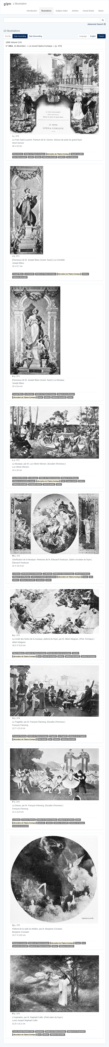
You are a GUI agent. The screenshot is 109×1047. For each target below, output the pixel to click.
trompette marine (35, 484)
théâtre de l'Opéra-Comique (34, 154)
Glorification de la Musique (31, 574)
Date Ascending (20, 36)
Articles (75, 11)
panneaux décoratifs (20, 946)
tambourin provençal (20, 826)
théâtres (62, 157)
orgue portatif (72, 481)
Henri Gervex (17, 154)
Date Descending (35, 36)
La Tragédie (62, 736)
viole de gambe (49, 484)
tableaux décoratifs (50, 157)
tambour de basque (88, 656)
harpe (40, 397)
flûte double (42, 739)
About (100, 11)
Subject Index (62, 11)
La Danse (16, 574)
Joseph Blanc (18, 274)
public (31, 157)
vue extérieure (72, 157)
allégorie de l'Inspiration (76, 1031)
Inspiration (40, 1031)
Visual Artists (88, 11)
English (93, 36)
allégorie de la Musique (65, 394)
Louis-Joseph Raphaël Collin (23, 1031)
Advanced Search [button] (95, 24)
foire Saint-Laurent (19, 157)
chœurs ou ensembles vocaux (23, 481)
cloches (75, 653)
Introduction (32, 11)
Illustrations (46, 11)
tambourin (40, 580)
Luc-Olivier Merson (20, 478)
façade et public (77, 154)
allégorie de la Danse (66, 819)
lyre (91, 577)
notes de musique (49, 656)
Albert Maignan (18, 653)
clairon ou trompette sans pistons (44, 577)
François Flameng (19, 736)
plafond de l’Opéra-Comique (40, 946)
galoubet (41, 823)
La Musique (29, 394)
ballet (78, 819)
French (101, 36)
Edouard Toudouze (82, 574)
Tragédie (53, 736)
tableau (38, 157)
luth (63, 481)
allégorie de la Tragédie (77, 736)
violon (70, 397)
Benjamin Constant (20, 943)
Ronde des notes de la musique (59, 653)
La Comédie (29, 274)
